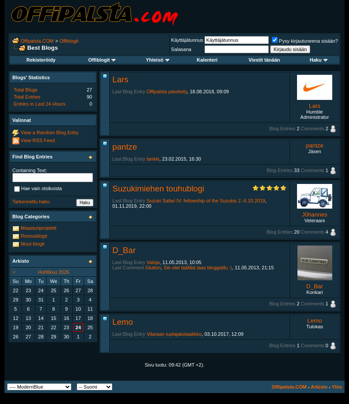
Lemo (122, 322)
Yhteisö (157, 59)
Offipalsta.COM (37, 41)
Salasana (181, 49)
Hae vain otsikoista (38, 189)
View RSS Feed (38, 140)
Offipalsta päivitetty (167, 91)
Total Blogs (25, 89)
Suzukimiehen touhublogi (158, 188)
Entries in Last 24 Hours (39, 104)
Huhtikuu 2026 (53, 272)
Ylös (337, 386)
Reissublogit (34, 236)
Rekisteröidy (41, 59)
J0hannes (314, 214)
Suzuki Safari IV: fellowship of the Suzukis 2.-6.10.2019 (206, 200)
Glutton (153, 267)
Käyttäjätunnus (187, 40)
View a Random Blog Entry (49, 132)
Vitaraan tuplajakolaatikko (174, 334)
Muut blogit (33, 243)
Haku (318, 59)
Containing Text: (29, 170)
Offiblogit (68, 41)
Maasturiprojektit (38, 228)
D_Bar (124, 250)
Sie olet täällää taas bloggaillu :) (197, 267)
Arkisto (319, 386)
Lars (120, 79)
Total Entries (27, 96)
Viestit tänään (264, 59)
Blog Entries (282, 128)
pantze (124, 146)
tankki (153, 159)
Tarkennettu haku (30, 201)
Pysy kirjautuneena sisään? (305, 41)
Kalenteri (207, 59)
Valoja (153, 262)
